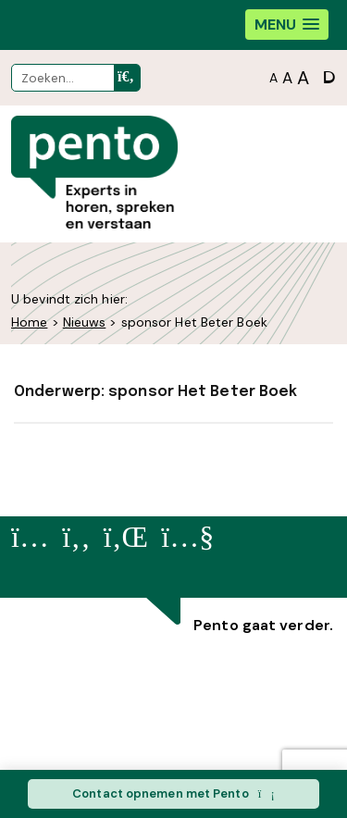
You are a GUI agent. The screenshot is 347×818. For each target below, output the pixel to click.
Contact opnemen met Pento (173, 794)
